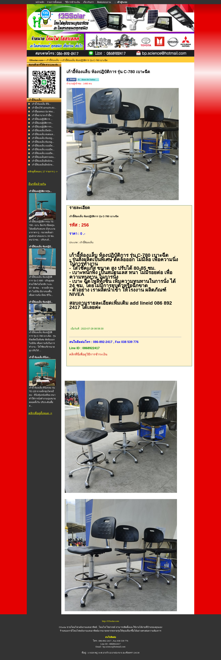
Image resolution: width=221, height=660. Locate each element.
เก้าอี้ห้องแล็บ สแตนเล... (43, 134)
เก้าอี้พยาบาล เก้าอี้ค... (42, 115)
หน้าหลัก (40, 2)
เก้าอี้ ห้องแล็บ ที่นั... (41, 104)
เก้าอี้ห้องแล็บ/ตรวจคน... (43, 157)
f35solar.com (36, 60)
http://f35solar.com (110, 621)
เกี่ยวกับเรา (88, 2)
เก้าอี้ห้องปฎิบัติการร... (42, 123)
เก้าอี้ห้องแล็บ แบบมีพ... (43, 145)
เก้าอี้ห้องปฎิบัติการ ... (42, 119)
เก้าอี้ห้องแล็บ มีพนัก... (42, 130)
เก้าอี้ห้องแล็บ (52, 60)
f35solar (62, 627)
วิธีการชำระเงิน (72, 2)
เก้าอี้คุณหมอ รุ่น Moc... (43, 111)
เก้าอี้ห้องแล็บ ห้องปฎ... (43, 138)
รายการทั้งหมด (54, 2)
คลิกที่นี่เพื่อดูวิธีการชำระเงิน (88, 354)
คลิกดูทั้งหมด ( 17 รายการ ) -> (42, 171)
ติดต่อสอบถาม (104, 2)
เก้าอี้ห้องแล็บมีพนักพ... (43, 161)
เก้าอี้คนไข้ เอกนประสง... (44, 107)
